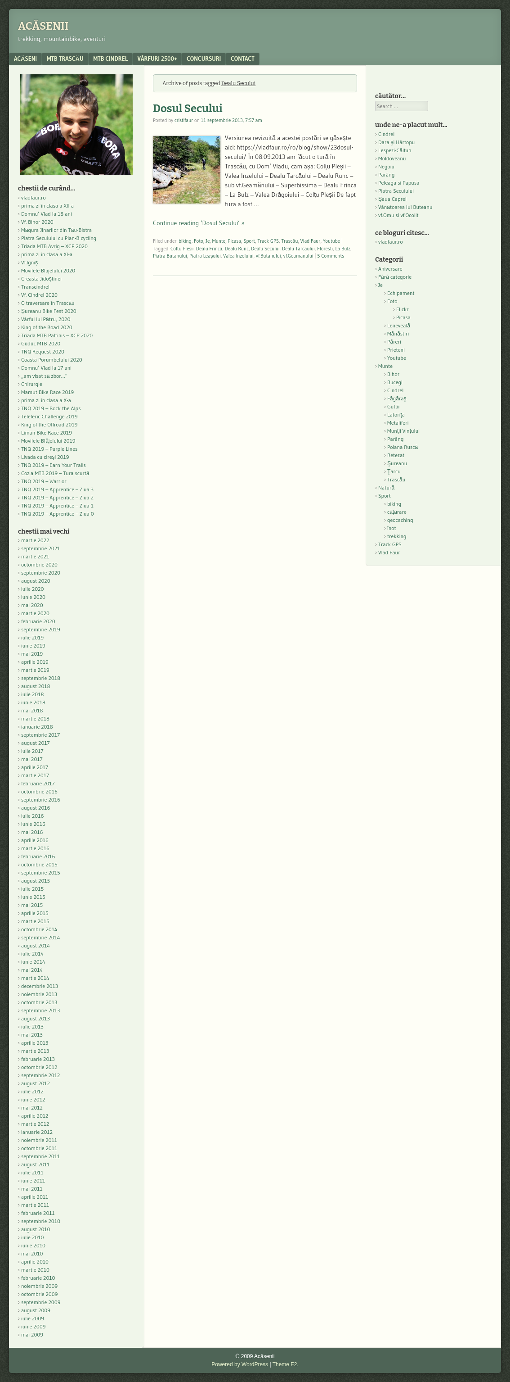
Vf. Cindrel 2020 (39, 294)
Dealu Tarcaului (298, 248)
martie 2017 (35, 775)
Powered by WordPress (239, 1364)
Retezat (396, 455)
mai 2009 (32, 1334)
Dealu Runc (237, 248)
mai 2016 (32, 832)
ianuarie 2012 (37, 1131)
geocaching (400, 520)
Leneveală (398, 325)
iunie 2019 (33, 645)
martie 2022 (35, 540)
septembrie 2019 (40, 629)
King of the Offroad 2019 (49, 424)
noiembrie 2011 (39, 1140)
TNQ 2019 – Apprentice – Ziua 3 (57, 489)
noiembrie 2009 (39, 1285)
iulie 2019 (32, 637)
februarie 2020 (38, 621)
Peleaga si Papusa (398, 182)
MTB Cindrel (111, 58)
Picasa (234, 241)
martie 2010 (35, 1269)
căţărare (397, 511)
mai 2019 (32, 653)
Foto (198, 241)
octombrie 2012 (39, 1067)
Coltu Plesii (181, 248)
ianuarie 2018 (37, 726)
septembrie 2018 (40, 678)
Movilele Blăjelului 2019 (48, 440)
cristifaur (183, 120)
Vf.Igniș (29, 262)
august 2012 (35, 1083)
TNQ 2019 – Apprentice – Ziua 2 (57, 497)
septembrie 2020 (40, 572)
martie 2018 (35, 718)
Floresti (325, 248)
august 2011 (35, 1164)
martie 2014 (35, 977)
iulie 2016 (32, 815)
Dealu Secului (265, 248)
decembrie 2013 (39, 986)
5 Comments (330, 256)
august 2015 (35, 880)
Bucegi (395, 382)
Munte (218, 241)
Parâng (386, 174)
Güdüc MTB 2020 (40, 343)
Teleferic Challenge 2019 (49, 416)
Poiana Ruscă (402, 447)
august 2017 (35, 742)
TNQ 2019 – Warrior (44, 481)
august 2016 (35, 807)
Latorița (396, 414)
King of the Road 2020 (46, 327)
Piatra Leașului (205, 256)
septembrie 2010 (40, 1221)
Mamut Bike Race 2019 (47, 392)
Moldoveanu (392, 158)
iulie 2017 (32, 751)
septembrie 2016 (40, 799)
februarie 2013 (38, 1059)
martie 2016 (35, 848)
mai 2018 (32, 710)
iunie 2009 (33, 1326)
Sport (249, 241)
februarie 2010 (38, 1277)
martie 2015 (35, 921)
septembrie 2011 (40, 1156)
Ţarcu (394, 471)
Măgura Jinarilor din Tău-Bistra (56, 230)
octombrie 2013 (39, 1002)
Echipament (401, 293)
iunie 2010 (33, 1245)
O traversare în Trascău (48, 302)
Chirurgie (31, 384)
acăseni (25, 58)
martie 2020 (35, 613)
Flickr (402, 309)
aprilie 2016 (35, 840)
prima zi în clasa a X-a (46, 400)
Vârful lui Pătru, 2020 (45, 319)
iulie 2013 (32, 1026)
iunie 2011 (33, 1180)
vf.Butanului (268, 256)
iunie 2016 (33, 823)
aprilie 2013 (34, 1042)
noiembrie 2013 (39, 994)
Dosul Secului (188, 108)
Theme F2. (286, 1364)
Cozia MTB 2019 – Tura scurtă (55, 473)
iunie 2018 (33, 702)
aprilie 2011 (34, 1196)
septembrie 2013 (40, 1010)
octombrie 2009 (39, 1294)
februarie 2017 (38, 783)
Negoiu (386, 166)
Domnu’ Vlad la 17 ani (46, 367)
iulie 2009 (32, 1318)
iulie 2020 (32, 588)
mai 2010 (32, 1253)
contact (243, 58)
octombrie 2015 (39, 864)
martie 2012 (35, 1123)
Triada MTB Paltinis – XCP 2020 (57, 335)
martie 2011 (35, 1204)
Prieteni (396, 349)
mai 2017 (32, 759)
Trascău (289, 241)
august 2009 (35, 1310)
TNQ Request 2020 (42, 351)
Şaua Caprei (392, 198)
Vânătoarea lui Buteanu (405, 207)
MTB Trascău (65, 58)
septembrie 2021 (40, 548)
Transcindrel (35, 286)
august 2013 (35, 1018)
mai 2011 (32, 1188)
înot (391, 528)
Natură (386, 487)
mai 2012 (32, 1107)
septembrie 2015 (40, 872)
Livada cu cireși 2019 (45, 456)
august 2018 (35, 686)
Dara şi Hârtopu (396, 142)
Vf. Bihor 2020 (37, 221)
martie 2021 (35, 556)
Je (208, 241)
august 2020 (35, 580)
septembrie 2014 (40, 937)
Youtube (331, 241)
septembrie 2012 (40, 1075)
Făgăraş (397, 398)
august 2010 (35, 1229)
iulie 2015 (32, 888)
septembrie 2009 (40, 1302)
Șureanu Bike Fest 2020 (48, 311)
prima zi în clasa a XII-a (47, 205)
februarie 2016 (38, 856)
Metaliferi (397, 422)
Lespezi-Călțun (395, 150)
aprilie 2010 (35, 1261)
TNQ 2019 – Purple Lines (49, 448)
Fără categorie (395, 276)
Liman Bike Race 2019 (46, 432)
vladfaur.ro (33, 197)
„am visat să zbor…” (44, 375)
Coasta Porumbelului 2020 (51, 359)
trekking (397, 536)
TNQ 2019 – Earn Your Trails (53, 465)
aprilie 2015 (35, 913)
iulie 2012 (32, 1091)
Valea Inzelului (238, 256)
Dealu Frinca (209, 248)
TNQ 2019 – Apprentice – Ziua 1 (57, 505)
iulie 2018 (32, 694)
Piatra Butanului (170, 256)
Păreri (394, 341)
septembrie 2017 (40, 734)
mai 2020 (32, 605)
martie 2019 (35, 669)
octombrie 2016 (39, 791)
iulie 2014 (32, 953)
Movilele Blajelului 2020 (48, 270)
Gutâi (393, 406)
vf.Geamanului (298, 256)
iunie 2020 (33, 597)
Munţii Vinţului (403, 430)
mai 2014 (32, 969)
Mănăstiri (398, 333)
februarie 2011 (38, 1213)
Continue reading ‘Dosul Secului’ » (199, 223)
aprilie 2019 (35, 661)
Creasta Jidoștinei (41, 278)
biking (185, 241)
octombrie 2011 (39, 1148)
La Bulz (342, 248)
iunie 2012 (33, 1099)
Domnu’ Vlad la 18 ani (46, 213)
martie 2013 (35, 1050)
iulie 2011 (32, 1172)
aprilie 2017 (34, 767)
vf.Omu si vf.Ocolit (398, 215)
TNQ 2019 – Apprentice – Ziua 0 (57, 513)
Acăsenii (43, 26)
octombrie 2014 (39, 929)
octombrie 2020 (39, 564)
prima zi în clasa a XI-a (46, 254)
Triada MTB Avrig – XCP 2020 (54, 246)
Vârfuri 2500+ (157, 58)
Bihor (393, 374)
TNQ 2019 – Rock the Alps (51, 408)
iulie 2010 (32, 1237)
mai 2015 (32, 905)
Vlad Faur (310, 241)
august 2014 (35, 945)
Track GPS (268, 241)
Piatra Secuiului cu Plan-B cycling (58, 238)
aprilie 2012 (34, 1115)
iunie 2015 (33, 896)
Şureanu (397, 463)
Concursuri (204, 58)
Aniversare (390, 268)
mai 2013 (32, 1034)
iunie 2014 (33, 961)
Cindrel (386, 134)
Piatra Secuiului (396, 190)
